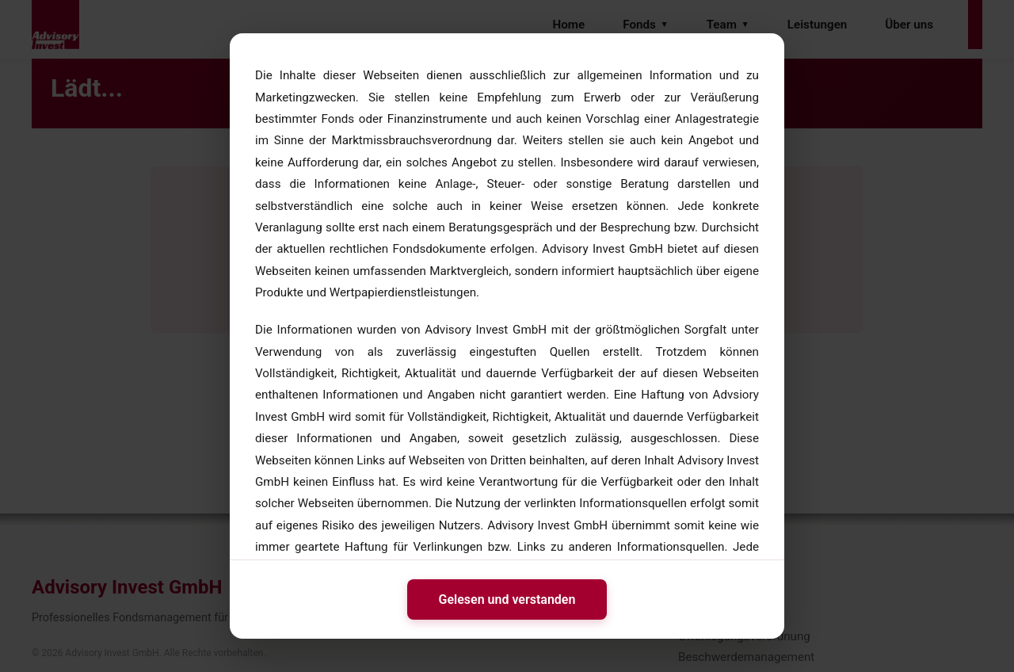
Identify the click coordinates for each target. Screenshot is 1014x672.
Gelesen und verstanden (507, 599)
